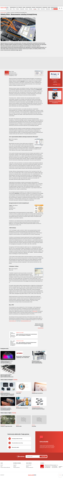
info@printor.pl (55, 82)
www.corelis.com (12, 320)
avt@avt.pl (60, 466)
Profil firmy (55, 84)
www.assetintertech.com (26, 320)
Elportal (27, 466)
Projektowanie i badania (54, 7)
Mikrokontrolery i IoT (39, 7)
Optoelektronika (45, 7)
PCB (17, 7)
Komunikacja (33, 7)
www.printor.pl (40, 327)
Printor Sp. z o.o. (55, 79)
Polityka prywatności (16, 467)
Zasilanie (24, 7)
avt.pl (60, 467)
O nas (1, 466)
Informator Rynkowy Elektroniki (5, 467)
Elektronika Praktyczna (29, 467)
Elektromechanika (28, 7)
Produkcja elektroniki (13, 7)
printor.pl (55, 81)
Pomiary (49, 7)
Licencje (14, 466)
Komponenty (20, 7)
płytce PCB (35, 311)
